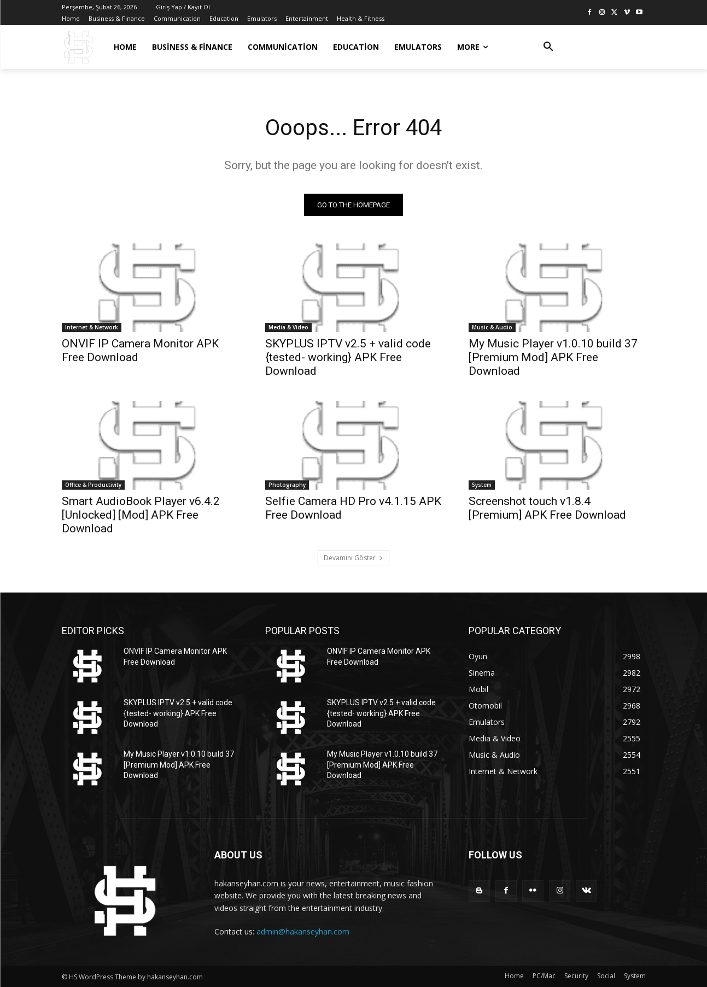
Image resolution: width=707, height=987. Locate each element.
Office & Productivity (93, 485)
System (482, 485)
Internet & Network (91, 327)
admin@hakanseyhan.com (302, 931)
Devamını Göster (353, 557)
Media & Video (288, 327)
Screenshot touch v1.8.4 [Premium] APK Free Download (547, 508)
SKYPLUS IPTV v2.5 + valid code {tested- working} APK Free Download (348, 357)
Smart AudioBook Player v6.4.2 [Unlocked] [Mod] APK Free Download (141, 515)
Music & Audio (492, 327)
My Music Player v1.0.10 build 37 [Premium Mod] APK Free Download (553, 357)
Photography (287, 485)
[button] (548, 47)
